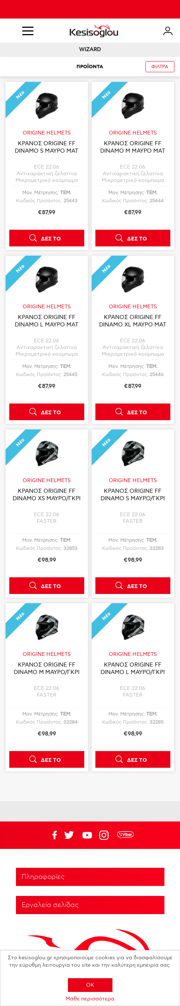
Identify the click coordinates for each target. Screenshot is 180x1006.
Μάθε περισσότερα (90, 999)
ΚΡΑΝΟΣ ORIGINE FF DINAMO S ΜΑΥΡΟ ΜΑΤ (46, 147)
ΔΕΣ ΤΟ (51, 239)
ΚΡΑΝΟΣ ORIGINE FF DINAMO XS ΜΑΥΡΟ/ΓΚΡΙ (47, 495)
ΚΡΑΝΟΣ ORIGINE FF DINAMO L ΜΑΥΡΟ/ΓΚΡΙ (133, 668)
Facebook (51, 835)
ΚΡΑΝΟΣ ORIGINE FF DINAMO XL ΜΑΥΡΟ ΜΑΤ (132, 321)
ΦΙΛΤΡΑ (159, 67)
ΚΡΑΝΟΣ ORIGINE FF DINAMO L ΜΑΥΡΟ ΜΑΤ (46, 321)
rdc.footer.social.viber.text (125, 835)
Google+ (105, 835)
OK (90, 985)
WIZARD (90, 49)
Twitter (87, 835)
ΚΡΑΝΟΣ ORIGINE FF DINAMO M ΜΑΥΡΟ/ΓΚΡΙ (46, 668)
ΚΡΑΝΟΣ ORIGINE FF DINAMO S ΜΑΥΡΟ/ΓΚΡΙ (133, 495)
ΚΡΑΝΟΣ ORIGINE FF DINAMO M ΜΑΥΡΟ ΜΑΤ (132, 147)
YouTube (69, 835)
